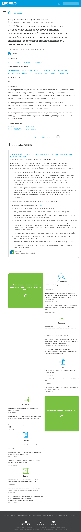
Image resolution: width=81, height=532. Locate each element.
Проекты (61, 323)
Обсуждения (62, 281)
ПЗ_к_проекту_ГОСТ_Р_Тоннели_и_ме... (22, 126)
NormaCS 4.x (73, 515)
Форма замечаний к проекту (42, 137)
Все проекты (16, 13)
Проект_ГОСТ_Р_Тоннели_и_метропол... (22, 129)
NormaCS (18, 251)
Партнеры (52, 515)
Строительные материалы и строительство (32, 20)
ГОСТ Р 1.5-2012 (44, 205)
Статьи (26, 440)
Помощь (40, 518)
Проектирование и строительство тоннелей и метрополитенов (30, 22)
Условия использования (40, 515)
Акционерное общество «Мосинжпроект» (25, 62)
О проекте (7, 515)
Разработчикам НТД (62, 515)
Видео (25, 476)
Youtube (53, 522)
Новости (25, 404)
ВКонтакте (40, 522)
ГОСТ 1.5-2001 (57, 205)
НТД (62, 367)
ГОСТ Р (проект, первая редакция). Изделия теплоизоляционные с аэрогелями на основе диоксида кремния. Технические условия (61, 351)
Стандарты (12, 20)
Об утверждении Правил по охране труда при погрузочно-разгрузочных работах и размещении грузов (61, 307)
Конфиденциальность (25, 515)
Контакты (14, 515)
